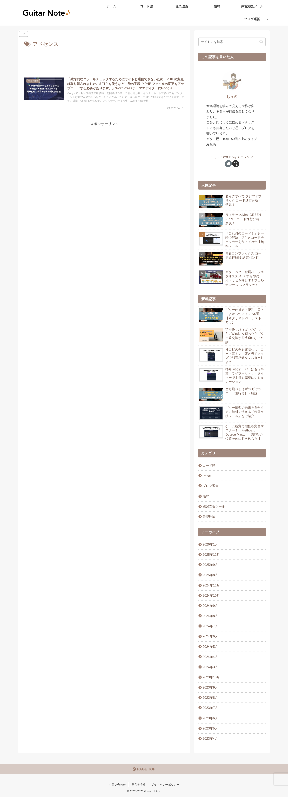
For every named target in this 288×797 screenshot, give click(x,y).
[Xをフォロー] (235, 163)
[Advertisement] (104, 60)
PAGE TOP (144, 769)
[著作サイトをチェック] (228, 163)
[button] (261, 42)
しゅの (232, 97)
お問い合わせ (117, 784)
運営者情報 (138, 784)
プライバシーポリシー (165, 784)
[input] (232, 42)
